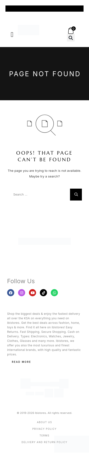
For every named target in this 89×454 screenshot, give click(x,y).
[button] (12, 34)
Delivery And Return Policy (44, 442)
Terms (45, 435)
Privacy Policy (44, 428)
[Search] (76, 195)
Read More (21, 361)
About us (44, 422)
